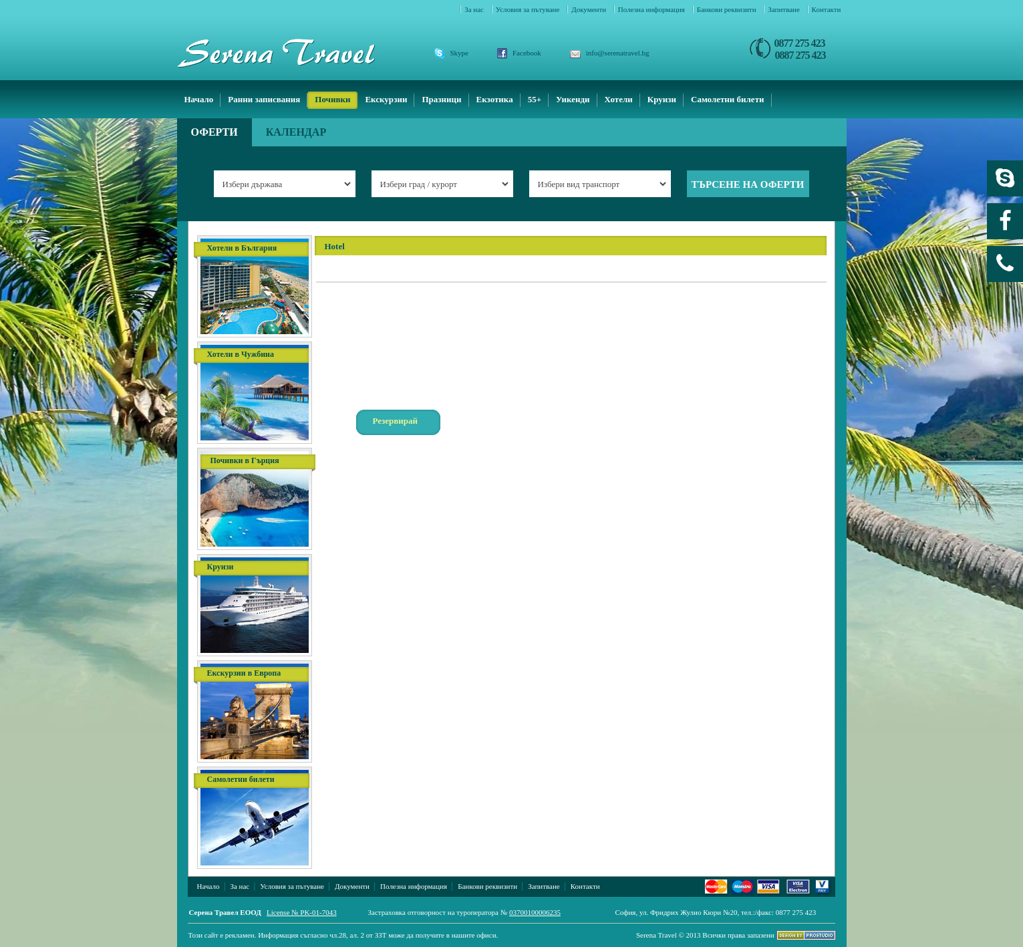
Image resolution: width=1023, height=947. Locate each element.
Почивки (332, 99)
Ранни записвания (264, 99)
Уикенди (572, 99)
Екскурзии (386, 99)
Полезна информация (652, 9)
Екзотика (494, 99)
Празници (441, 99)
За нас (475, 9)
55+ (534, 99)
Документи (589, 9)
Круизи (661, 99)
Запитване (784, 9)
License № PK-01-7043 (302, 912)
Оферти (214, 132)
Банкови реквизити (727, 9)
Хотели (619, 99)
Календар (296, 132)
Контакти (826, 9)
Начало (199, 99)
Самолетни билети (727, 99)
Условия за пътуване (528, 9)
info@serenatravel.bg (617, 53)
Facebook (527, 53)
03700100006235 (535, 912)
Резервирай (395, 421)
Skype (459, 53)
